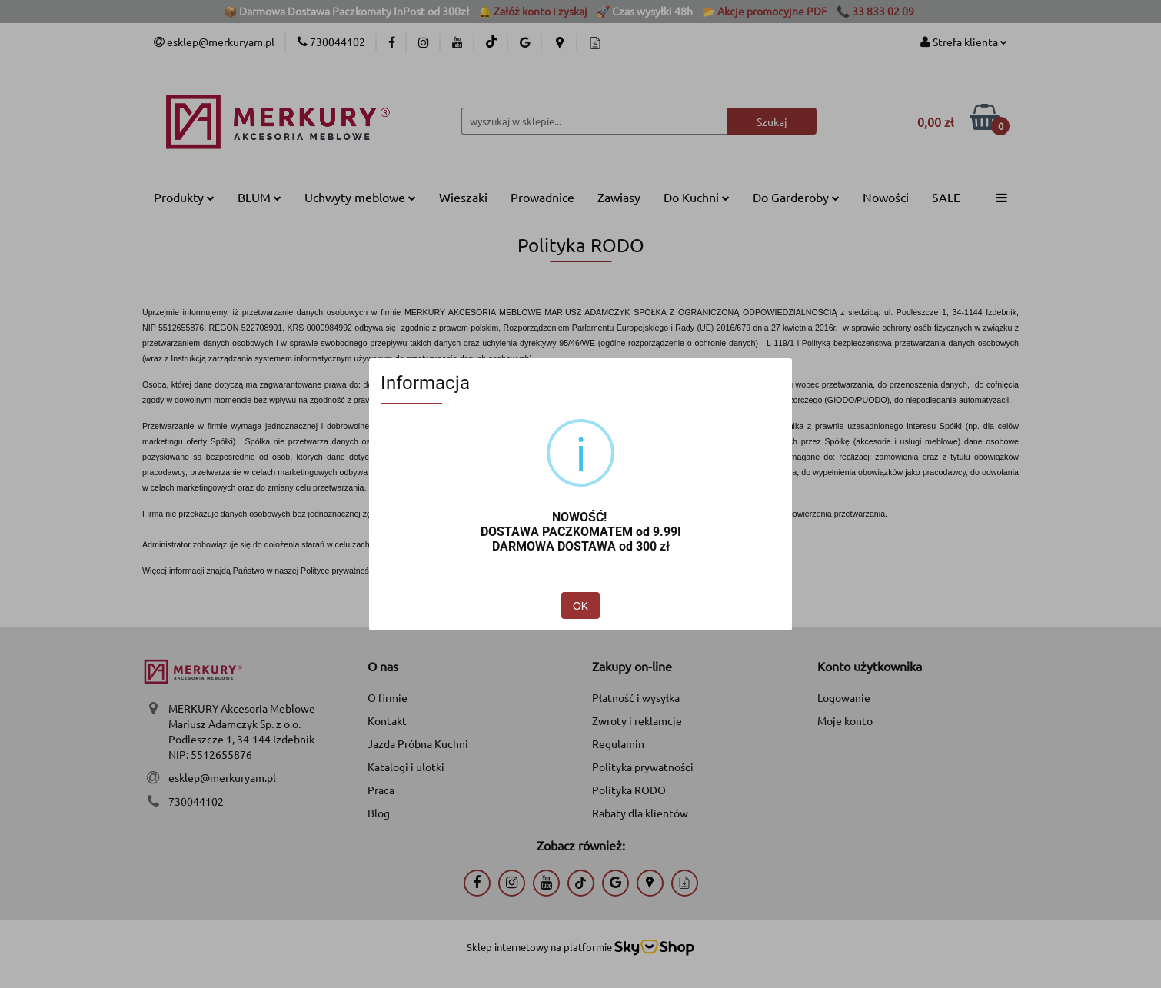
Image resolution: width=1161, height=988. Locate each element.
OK (580, 606)
